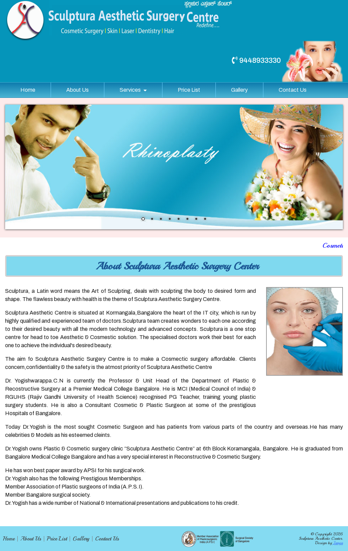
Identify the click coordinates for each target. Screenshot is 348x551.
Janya (337, 543)
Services (130, 90)
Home (27, 90)
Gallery (239, 90)
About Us (77, 90)
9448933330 (256, 60)
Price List (189, 90)
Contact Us (293, 90)
